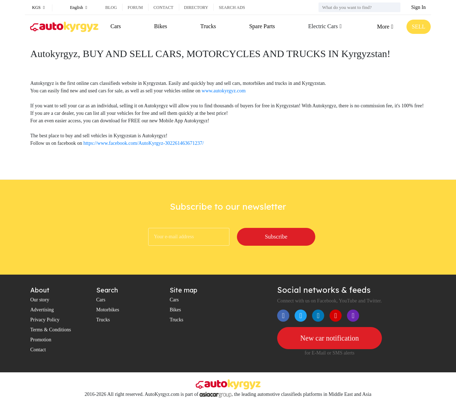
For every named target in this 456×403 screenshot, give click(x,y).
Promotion (40, 339)
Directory (196, 7)
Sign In (418, 7)
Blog (111, 7)
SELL (418, 27)
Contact (163, 7)
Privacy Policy (44, 319)
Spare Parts (262, 26)
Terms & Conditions (50, 329)
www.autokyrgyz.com (223, 90)
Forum (135, 7)
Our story (39, 299)
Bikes (160, 26)
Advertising (42, 309)
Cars (115, 26)
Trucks (208, 26)
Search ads (232, 7)
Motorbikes (107, 309)
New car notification (329, 338)
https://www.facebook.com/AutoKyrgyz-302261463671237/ (143, 143)
